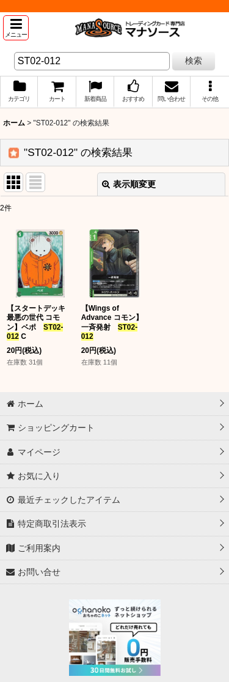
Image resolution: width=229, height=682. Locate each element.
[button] (16, 27)
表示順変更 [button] (129, 184)
